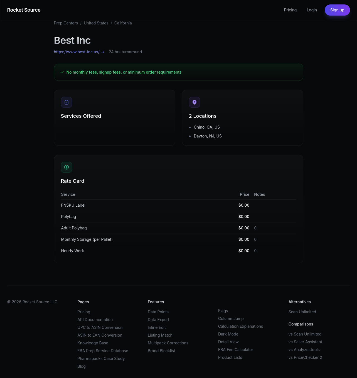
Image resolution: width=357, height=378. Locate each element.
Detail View (228, 341)
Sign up (337, 9)
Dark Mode (228, 334)
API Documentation (95, 319)
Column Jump (231, 318)
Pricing (290, 9)
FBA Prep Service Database (102, 350)
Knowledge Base (92, 343)
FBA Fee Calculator (235, 349)
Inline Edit (157, 327)
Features (156, 301)
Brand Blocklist (161, 350)
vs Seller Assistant (305, 341)
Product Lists (230, 357)
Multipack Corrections (168, 343)
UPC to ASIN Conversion (99, 327)
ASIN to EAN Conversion (99, 335)
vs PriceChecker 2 (305, 357)
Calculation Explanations (240, 326)
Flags (223, 310)
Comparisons (301, 324)
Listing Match (160, 335)
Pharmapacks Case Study (101, 358)
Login (312, 9)
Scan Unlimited (302, 311)
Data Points (158, 311)
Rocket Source (24, 10)
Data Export (158, 319)
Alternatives (300, 301)
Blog (81, 366)
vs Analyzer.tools (304, 349)
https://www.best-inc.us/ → (79, 51)
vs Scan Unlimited (305, 334)
